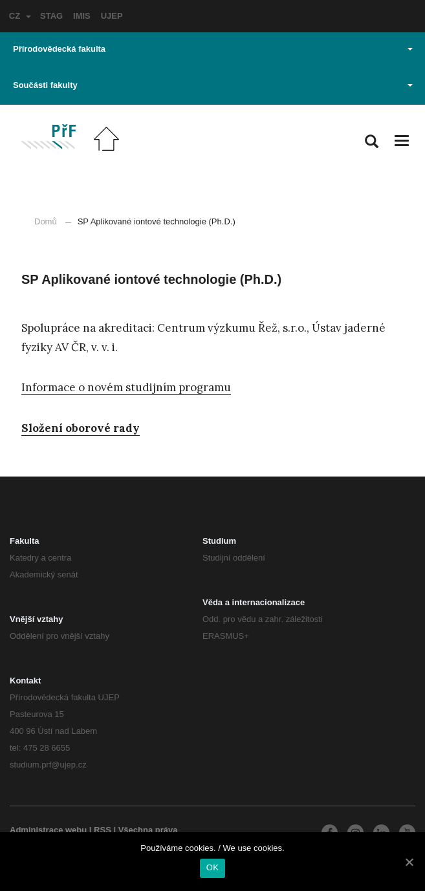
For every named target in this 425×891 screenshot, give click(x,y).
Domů (45, 221)
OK (212, 867)
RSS (102, 830)
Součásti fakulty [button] (213, 85)
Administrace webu (48, 830)
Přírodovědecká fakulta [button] (213, 49)
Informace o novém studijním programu (126, 387)
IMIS (82, 16)
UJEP (112, 16)
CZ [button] (20, 16)
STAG (51, 16)
